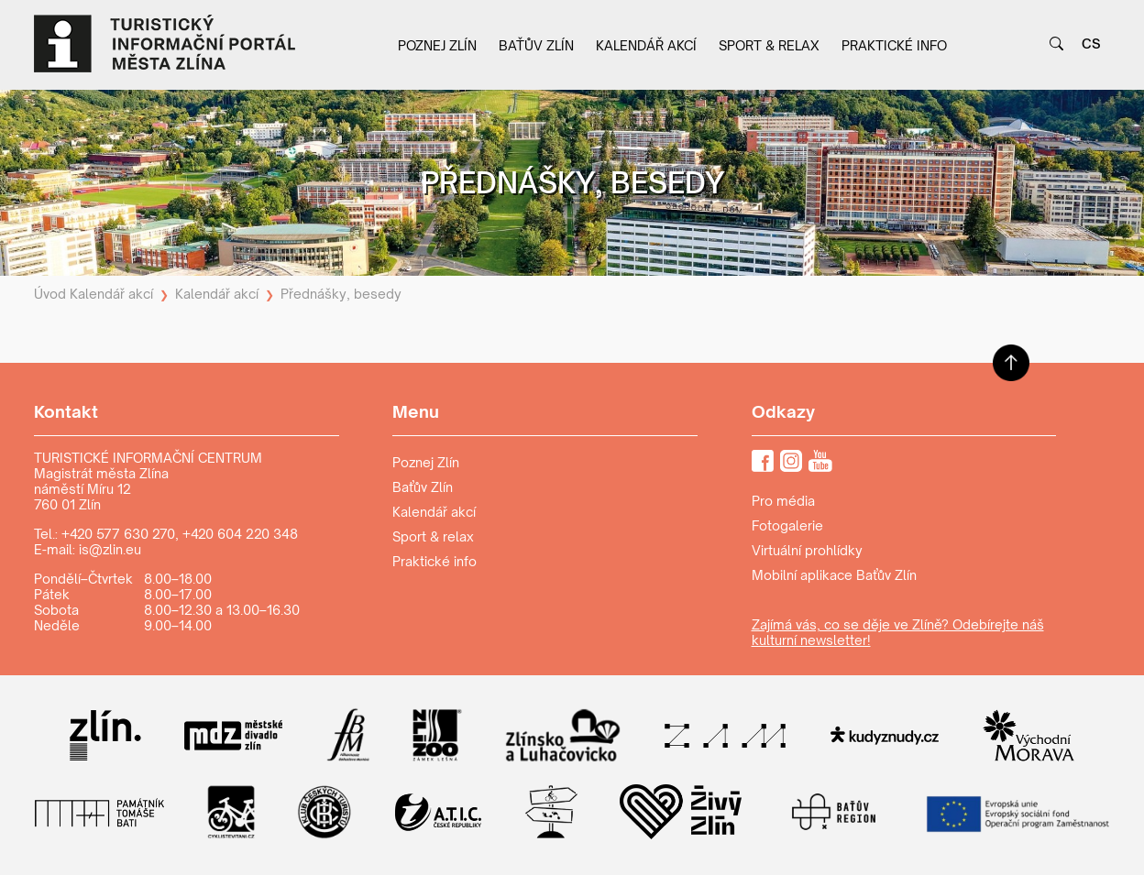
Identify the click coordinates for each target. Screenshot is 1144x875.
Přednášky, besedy (341, 293)
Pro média (783, 501)
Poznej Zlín (437, 45)
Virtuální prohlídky (807, 550)
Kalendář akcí (646, 45)
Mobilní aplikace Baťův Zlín (834, 575)
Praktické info (894, 45)
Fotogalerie (787, 525)
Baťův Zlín (536, 45)
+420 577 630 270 (118, 533)
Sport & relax (769, 45)
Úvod (50, 293)
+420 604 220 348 (240, 533)
